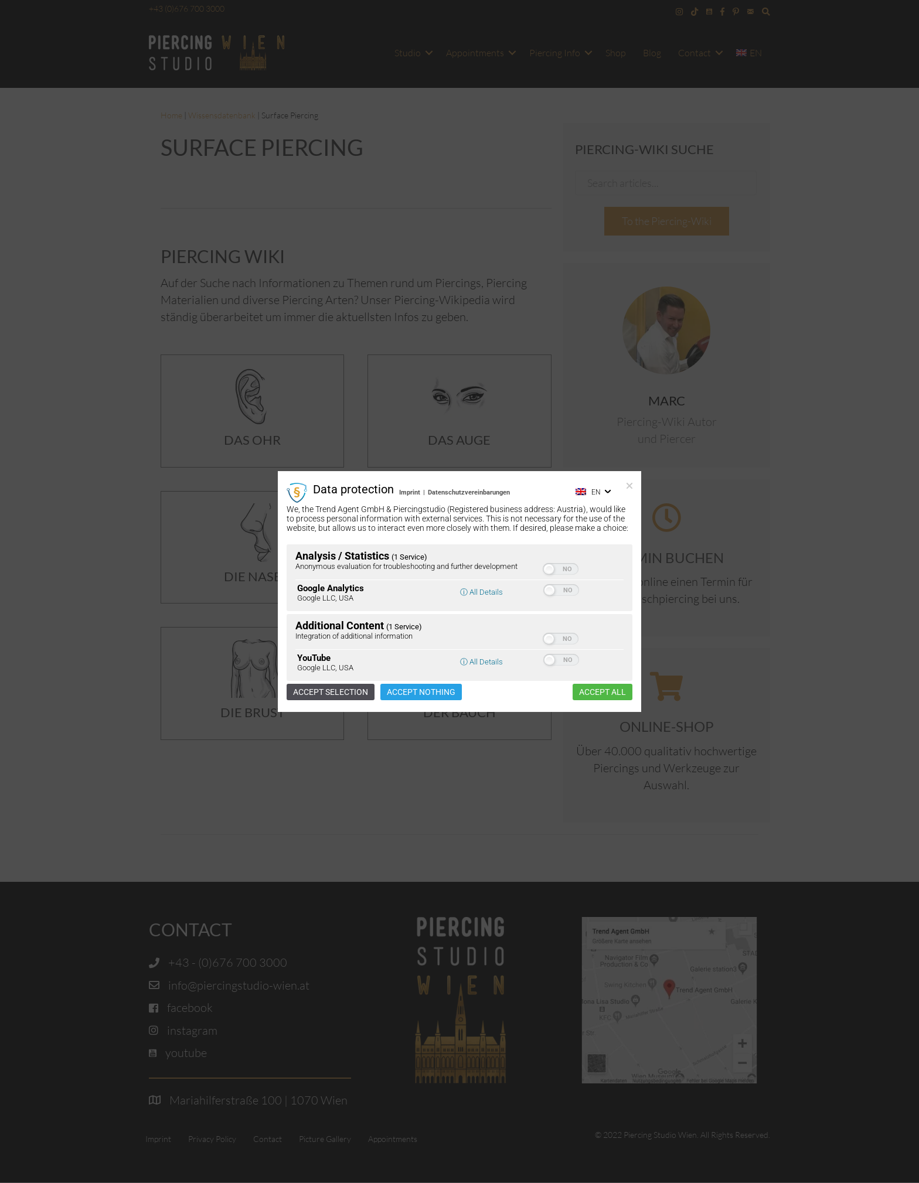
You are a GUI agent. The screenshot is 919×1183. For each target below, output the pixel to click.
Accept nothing (421, 692)
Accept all (602, 692)
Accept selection (330, 692)
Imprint (409, 492)
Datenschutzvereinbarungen (469, 492)
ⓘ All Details (481, 592)
